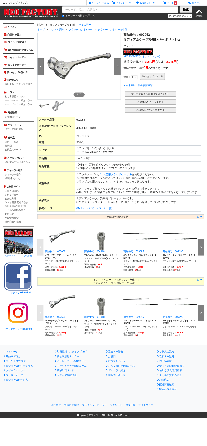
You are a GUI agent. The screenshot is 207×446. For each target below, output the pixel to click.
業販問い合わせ (13, 178)
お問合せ (130, 405)
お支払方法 (10, 198)
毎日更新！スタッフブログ (18, 84)
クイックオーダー (15, 57)
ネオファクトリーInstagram (18, 328)
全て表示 (85, 24)
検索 (186, 9)
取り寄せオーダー (15, 64)
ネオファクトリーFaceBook (18, 292)
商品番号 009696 (173, 251)
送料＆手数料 (11, 194)
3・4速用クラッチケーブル (116, 174)
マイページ (11, 351)
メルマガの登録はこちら (17, 162)
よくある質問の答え (15, 210)
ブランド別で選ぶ (15, 42)
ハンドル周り (56, 29)
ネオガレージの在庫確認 (138, 85)
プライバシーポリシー (94, 405)
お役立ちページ (13, 149)
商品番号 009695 (133, 251)
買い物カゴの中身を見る (18, 49)
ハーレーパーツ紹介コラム (18, 100)
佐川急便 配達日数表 (15, 206)
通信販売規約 (71, 405)
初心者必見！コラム (15, 96)
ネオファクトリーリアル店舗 (18, 256)
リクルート (116, 405)
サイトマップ (145, 405)
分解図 (8, 145)
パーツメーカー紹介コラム (18, 104)
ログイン (10, 27)
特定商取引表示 (13, 221)
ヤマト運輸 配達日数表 (16, 202)
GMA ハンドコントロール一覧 (94, 208)
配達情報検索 (11, 217)
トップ (41, 29)
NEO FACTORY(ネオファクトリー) (141, 56)
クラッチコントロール (81, 29)
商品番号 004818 (94, 251)
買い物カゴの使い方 (16, 72)
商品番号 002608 (55, 251)
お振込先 (9, 214)
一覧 (198, 216)
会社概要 (56, 405)
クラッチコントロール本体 (112, 29)
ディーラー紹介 (13, 174)
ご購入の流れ (11, 190)
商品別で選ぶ (12, 34)
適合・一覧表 (11, 141)
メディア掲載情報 (14, 129)
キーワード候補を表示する (80, 15)
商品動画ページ (13, 116)
